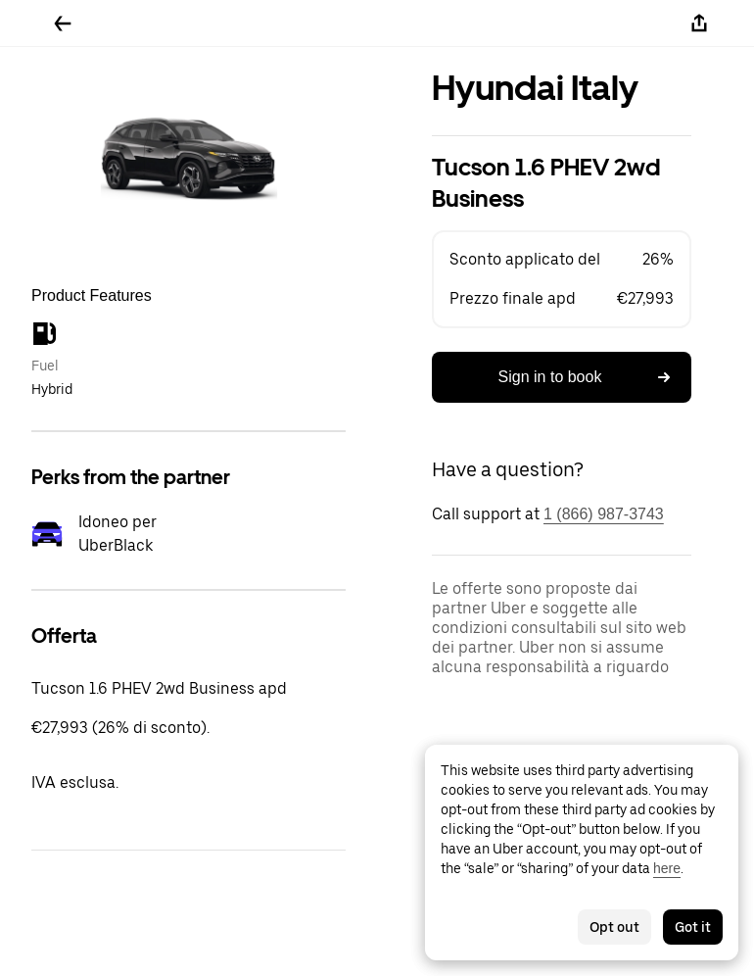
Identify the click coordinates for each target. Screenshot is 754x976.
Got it (693, 927)
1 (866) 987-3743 (603, 514)
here (667, 868)
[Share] (699, 23)
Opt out (614, 927)
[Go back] (62, 23)
